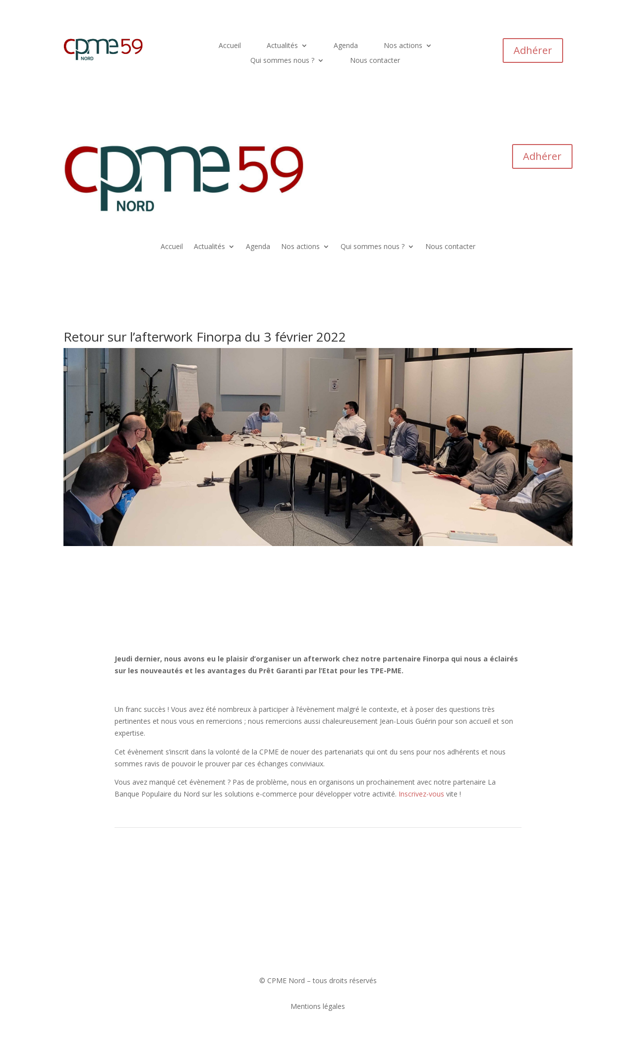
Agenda (346, 46)
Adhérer (533, 50)
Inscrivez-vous (421, 794)
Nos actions (403, 46)
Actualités (282, 46)
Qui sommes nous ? (282, 61)
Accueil (230, 46)
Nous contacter (375, 61)
